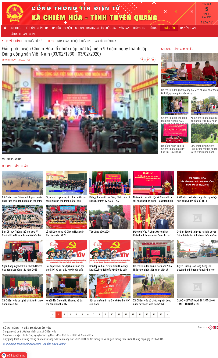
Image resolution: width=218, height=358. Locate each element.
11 (119, 314)
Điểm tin (86, 41)
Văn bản (124, 28)
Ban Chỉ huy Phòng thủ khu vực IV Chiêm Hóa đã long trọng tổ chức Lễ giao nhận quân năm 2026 (21, 235)
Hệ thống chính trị (36, 28)
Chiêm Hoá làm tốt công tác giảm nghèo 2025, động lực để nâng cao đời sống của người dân (174, 122)
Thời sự (49, 41)
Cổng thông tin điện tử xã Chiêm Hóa (27, 327)
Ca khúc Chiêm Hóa (105, 41)
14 (140, 314)
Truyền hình (169, 28)
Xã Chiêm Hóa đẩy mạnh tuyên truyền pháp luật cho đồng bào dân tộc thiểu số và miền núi (22, 201)
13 (133, 314)
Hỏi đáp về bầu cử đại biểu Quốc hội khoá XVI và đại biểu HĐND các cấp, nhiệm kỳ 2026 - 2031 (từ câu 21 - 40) (65, 270)
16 (154, 314)
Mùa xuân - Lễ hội (67, 41)
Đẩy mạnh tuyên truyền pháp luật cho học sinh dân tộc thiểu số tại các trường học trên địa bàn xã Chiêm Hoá (66, 201)
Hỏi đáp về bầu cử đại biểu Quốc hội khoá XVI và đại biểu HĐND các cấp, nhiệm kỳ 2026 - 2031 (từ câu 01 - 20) (109, 270)
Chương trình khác (15, 166)
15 (147, 314)
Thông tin (139, 28)
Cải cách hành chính (23, 34)
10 (112, 314)
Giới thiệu (15, 28)
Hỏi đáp (153, 28)
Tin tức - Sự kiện (62, 28)
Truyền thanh (188, 28)
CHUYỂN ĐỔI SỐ (33, 41)
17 (161, 314)
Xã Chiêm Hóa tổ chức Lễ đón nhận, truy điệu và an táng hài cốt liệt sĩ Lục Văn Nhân (204, 122)
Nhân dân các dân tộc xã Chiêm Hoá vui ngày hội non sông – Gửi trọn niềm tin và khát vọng (153, 201)
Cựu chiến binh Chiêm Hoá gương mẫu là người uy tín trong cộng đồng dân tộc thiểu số (204, 150)
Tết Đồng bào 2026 (99, 231)
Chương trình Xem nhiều (177, 49)
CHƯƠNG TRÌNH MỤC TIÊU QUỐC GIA (95, 28)
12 (126, 314)
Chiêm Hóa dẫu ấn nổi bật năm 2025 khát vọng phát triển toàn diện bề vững (152, 270)
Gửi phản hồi (14, 159)
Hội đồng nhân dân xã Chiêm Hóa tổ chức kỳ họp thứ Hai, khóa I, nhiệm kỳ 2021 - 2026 (172, 150)
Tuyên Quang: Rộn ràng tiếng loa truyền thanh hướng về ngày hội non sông (196, 270)
